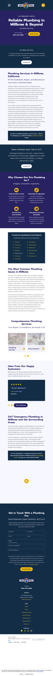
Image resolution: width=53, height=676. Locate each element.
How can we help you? (14, 550)
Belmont (17, 279)
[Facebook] (25, 631)
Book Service (34, 34)
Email (29, 536)
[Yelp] (28, 631)
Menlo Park (32, 284)
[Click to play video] (26, 499)
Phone (10, 536)
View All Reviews (21, 442)
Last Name (30, 531)
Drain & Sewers (26, 615)
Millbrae (17, 287)
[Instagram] (31, 631)
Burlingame (32, 279)
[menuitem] (10, 642)
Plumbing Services (26, 612)
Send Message (26, 569)
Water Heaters (26, 618)
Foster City (18, 281)
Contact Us (26, 62)
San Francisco (32, 293)
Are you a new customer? (14, 545)
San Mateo (18, 295)
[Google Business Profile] (21, 631)
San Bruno (32, 290)
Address (10, 540)
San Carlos (18, 293)
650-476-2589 (18, 35)
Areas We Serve (26, 621)
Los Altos (17, 284)
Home (26, 606)
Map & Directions (26, 599)
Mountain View (33, 287)
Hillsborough (32, 281)
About (26, 609)
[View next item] (28, 393)
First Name (11, 531)
